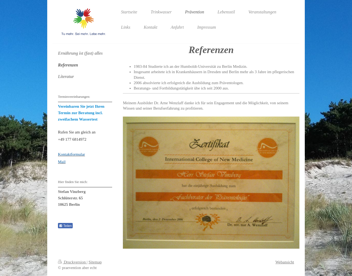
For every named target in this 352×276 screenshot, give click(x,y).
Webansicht (284, 262)
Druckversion (72, 262)
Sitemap (95, 262)
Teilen (65, 226)
